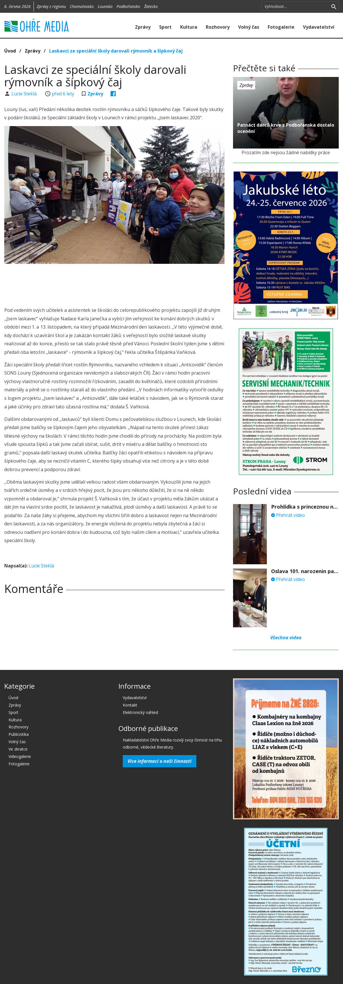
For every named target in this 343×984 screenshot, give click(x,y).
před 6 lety (63, 94)
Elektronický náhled (140, 712)
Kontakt (130, 705)
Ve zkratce (18, 749)
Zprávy (143, 27)
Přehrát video (288, 515)
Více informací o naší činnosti (160, 761)
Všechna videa (286, 637)
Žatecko (151, 6)
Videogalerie (20, 756)
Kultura (188, 27)
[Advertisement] (114, 283)
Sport (165, 27)
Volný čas (248, 27)
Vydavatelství (318, 27)
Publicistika (19, 734)
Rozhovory (218, 27)
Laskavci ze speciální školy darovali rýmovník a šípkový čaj (116, 51)
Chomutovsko (82, 6)
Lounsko (105, 6)
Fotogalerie (281, 27)
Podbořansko (128, 6)
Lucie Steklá (24, 94)
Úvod (10, 51)
